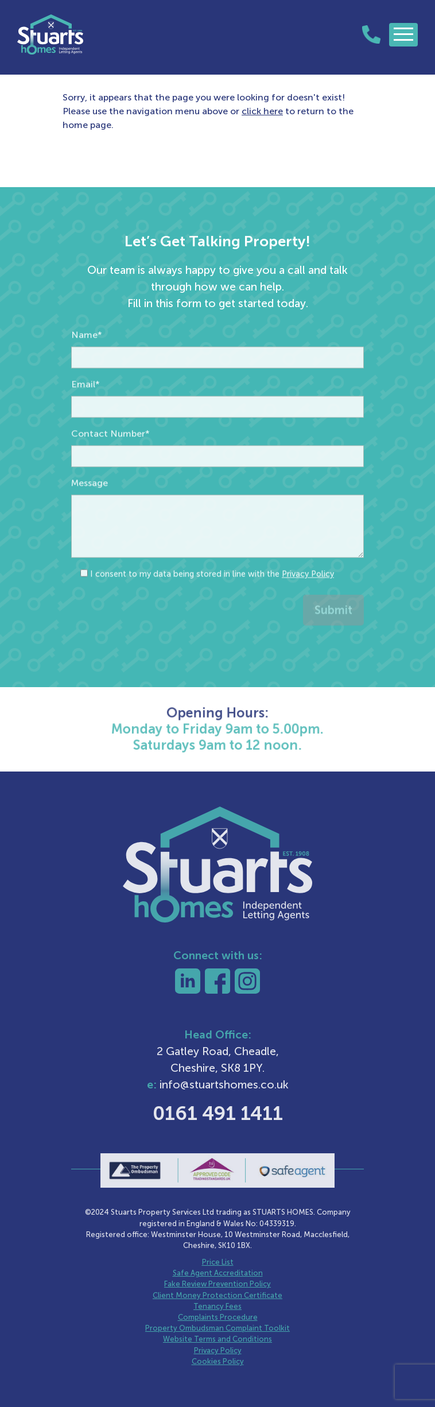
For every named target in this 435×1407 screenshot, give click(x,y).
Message (89, 516)
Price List (218, 1262)
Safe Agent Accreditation (218, 1273)
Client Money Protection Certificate (217, 1295)
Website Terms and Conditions (217, 1339)
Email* (85, 418)
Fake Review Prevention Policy (217, 1284)
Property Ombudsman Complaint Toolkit (217, 1328)
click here (262, 111)
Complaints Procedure (218, 1317)
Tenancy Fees (217, 1306)
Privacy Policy (308, 608)
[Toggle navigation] (403, 34)
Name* (86, 368)
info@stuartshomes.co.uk (224, 1084)
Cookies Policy (218, 1361)
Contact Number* (110, 467)
